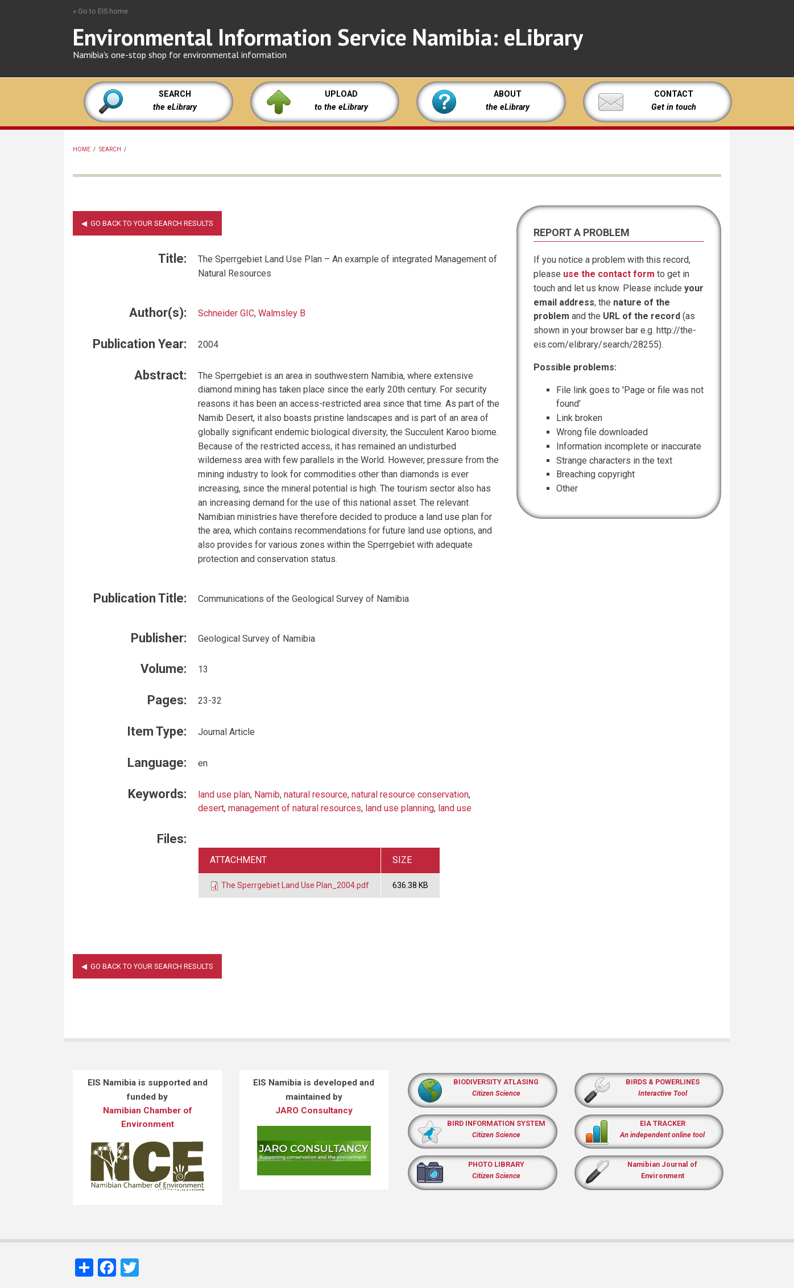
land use (455, 808)
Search (110, 149)
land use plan (224, 794)
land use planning (399, 808)
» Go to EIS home (100, 11)
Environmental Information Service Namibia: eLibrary (328, 37)
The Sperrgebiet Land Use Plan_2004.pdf (295, 885)
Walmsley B (281, 313)
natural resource (316, 794)
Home (81, 149)
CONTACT (673, 94)
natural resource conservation (410, 794)
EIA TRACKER (662, 1123)
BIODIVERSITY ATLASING (496, 1082)
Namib (267, 794)
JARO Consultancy (314, 1110)
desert (211, 808)
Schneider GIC (226, 313)
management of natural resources (294, 808)
